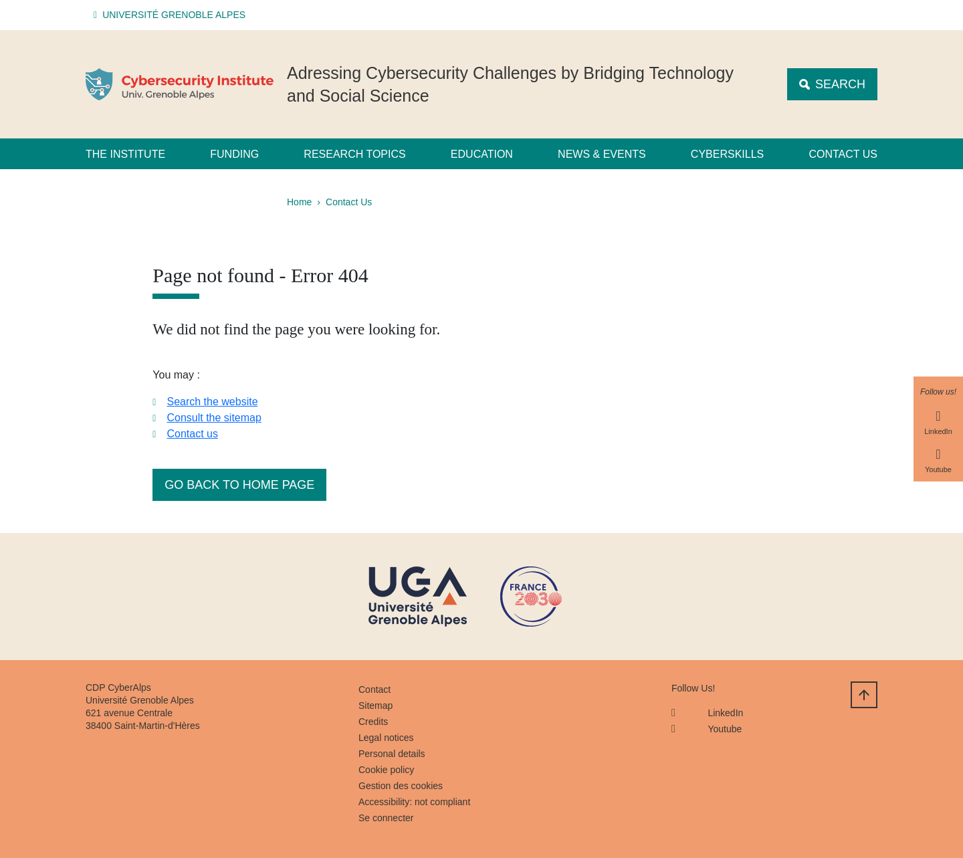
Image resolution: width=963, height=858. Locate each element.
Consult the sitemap (214, 417)
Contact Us (349, 202)
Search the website (212, 401)
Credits (373, 721)
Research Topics (354, 154)
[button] (171, 15)
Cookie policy (386, 769)
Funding (234, 154)
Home (299, 202)
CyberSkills (727, 154)
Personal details (391, 753)
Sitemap (375, 705)
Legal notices (386, 737)
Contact (374, 689)
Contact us (843, 154)
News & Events (602, 154)
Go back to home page (239, 485)
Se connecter (386, 818)
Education (482, 154)
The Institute (125, 154)
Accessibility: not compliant (414, 801)
